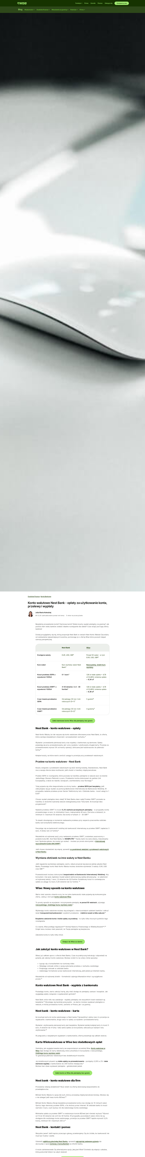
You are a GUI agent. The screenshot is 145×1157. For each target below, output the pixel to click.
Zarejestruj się (122, 3)
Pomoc (100, 3)
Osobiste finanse (34, 596)
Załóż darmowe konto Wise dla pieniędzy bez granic (72, 721)
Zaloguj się (108, 3)
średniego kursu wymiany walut (48, 1053)
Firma (86, 3)
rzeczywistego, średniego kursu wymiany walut (54, 905)
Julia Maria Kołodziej (43, 612)
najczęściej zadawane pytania (87, 1141)
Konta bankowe (46, 596)
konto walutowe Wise (62, 897)
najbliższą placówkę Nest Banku (55, 1141)
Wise (88, 648)
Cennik (93, 3)
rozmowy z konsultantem (59, 1144)
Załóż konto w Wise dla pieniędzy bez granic (72, 1073)
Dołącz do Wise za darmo (72, 942)
